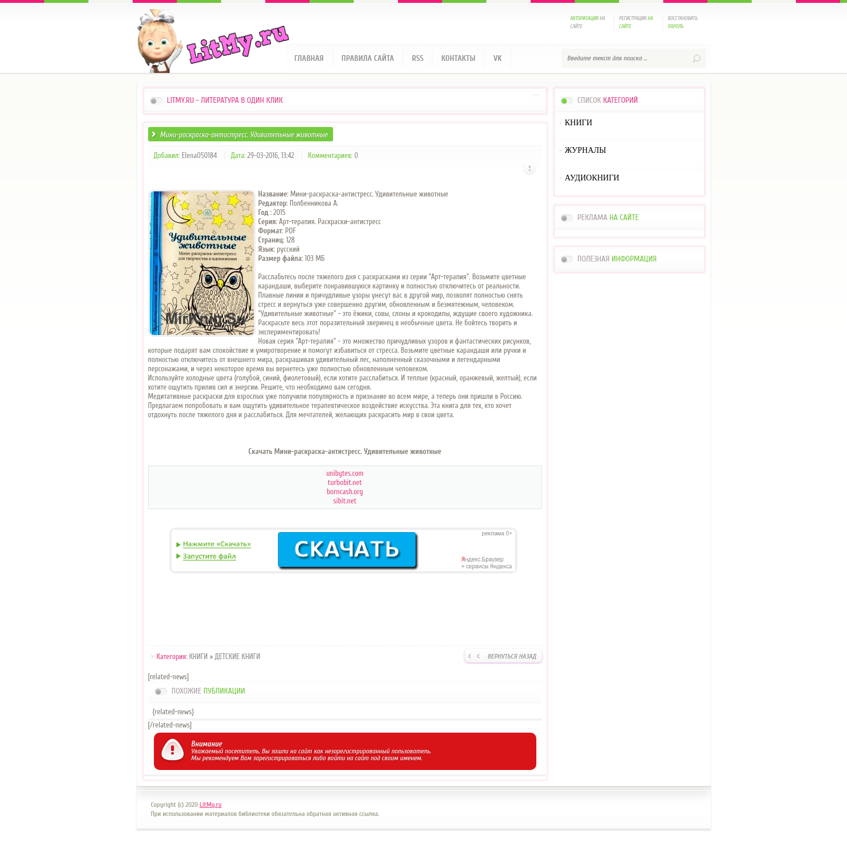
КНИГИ (198, 656)
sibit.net (344, 500)
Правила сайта (368, 58)
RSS (417, 58)
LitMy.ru (211, 804)
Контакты (458, 58)
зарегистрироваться (282, 758)
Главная (309, 58)
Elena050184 (199, 155)
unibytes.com (344, 473)
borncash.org (345, 491)
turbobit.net (345, 482)
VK (497, 58)
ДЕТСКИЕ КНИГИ (237, 656)
